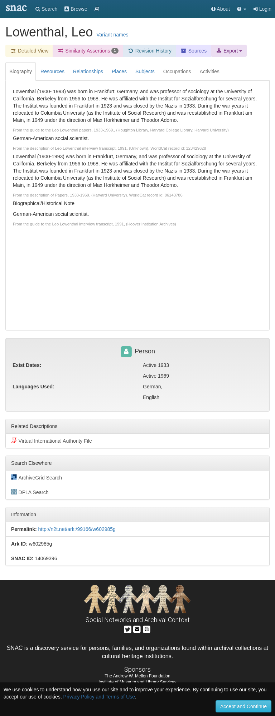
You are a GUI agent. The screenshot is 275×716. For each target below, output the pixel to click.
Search (46, 9)
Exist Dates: (27, 365)
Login (262, 9)
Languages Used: (33, 386)
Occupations (177, 71)
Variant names (112, 35)
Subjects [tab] (145, 71)
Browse (75, 9)
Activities (209, 71)
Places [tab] (119, 71)
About (220, 9)
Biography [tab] (20, 71)
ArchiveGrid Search (36, 477)
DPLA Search (30, 492)
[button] (241, 9)
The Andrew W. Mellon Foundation (137, 675)
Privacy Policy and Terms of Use (99, 697)
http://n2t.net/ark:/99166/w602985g (76, 529)
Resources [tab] (52, 71)
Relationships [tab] (88, 71)
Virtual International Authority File (51, 440)
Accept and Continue (243, 706)
